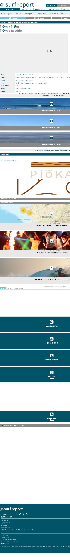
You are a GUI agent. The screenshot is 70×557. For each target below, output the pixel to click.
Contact (4, 535)
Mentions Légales (8, 539)
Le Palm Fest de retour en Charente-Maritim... (52, 253)
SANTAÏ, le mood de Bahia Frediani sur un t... (51, 280)
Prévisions (5, 522)
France (18, 14)
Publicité (5, 537)
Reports (9, 14)
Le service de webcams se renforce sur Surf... (51, 226)
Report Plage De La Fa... (51, 110)
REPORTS (4, 520)
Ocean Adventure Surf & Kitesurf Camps (18, 530)
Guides (4, 526)
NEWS (3, 524)
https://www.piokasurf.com (9, 160)
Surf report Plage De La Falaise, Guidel (49, 14)
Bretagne (28, 14)
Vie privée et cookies (9, 541)
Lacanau (9, 9)
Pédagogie (5, 528)
